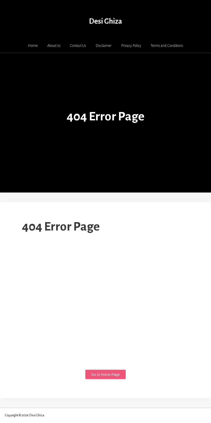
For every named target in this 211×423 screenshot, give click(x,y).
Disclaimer (104, 46)
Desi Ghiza (105, 21)
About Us (53, 46)
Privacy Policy (131, 46)
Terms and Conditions (167, 46)
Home (33, 46)
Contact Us (78, 46)
